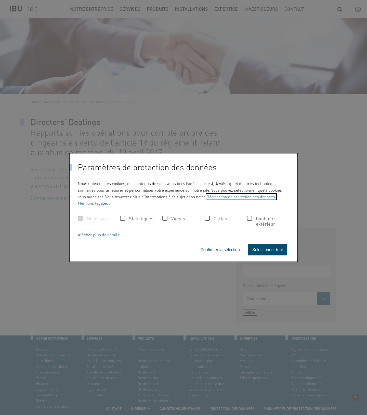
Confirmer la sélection (220, 250)
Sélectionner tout (267, 250)
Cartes (216, 218)
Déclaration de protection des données (241, 196)
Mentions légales (93, 203)
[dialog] (183, 207)
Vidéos (173, 218)
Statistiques (136, 218)
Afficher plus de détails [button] (98, 234)
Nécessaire (94, 218)
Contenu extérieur (261, 221)
